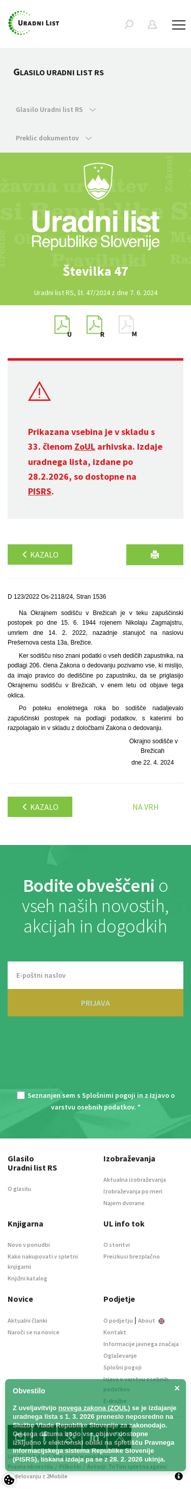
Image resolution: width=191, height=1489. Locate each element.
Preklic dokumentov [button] (54, 137)
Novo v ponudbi (29, 1244)
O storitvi (116, 1244)
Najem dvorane (124, 1203)
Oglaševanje (120, 1355)
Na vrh (145, 807)
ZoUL (84, 446)
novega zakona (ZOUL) (94, 1408)
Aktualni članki (27, 1320)
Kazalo (40, 554)
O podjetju (118, 1320)
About (151, 1320)
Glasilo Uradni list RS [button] (56, 109)
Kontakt (114, 1332)
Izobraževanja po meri (132, 1191)
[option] (96, 271)
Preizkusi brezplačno (131, 1256)
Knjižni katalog (27, 1278)
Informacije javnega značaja (141, 1344)
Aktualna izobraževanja (134, 1179)
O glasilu (19, 1188)
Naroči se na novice (34, 1332)
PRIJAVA (95, 1003)
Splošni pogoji (122, 1367)
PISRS (39, 491)
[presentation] (95, 1059)
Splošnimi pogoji (108, 1095)
